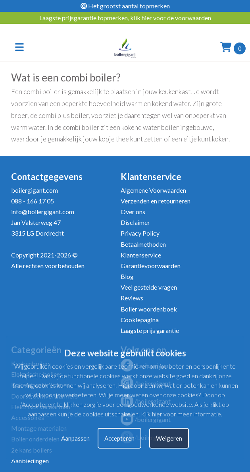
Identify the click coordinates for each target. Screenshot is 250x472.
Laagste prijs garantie (150, 330)
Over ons (133, 211)
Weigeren (169, 438)
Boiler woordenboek (149, 309)
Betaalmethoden (143, 244)
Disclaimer (135, 222)
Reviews (132, 298)
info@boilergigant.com (42, 211)
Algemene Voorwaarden (153, 190)
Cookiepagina (140, 319)
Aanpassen (75, 438)
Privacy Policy (140, 233)
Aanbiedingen (30, 460)
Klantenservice (141, 255)
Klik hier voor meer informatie (181, 414)
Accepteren (119, 438)
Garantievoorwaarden (151, 265)
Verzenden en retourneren (155, 201)
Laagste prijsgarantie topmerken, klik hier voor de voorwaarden (125, 17)
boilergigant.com (34, 190)
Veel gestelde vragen (149, 287)
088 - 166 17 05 (32, 201)
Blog (127, 276)
